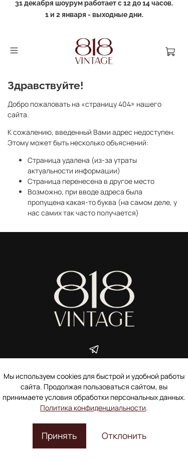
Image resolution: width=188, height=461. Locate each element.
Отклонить (124, 435)
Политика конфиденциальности (93, 407)
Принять (59, 435)
